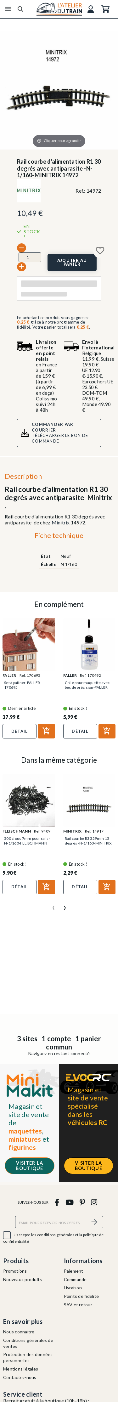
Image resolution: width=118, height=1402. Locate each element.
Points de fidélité (81, 1296)
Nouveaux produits (22, 1279)
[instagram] (94, 1202)
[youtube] (69, 1202)
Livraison (73, 1287)
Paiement (73, 1271)
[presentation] (53, 905)
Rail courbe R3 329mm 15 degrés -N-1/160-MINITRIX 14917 (88, 843)
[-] (21, 247)
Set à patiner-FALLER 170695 (22, 685)
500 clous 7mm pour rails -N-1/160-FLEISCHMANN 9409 (27, 843)
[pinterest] (82, 1202)
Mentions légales (20, 1368)
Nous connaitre (19, 1331)
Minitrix (61, 522)
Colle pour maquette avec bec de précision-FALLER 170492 (87, 687)
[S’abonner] (94, 1222)
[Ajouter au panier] (72, 262)
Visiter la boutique (29, 1165)
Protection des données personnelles (28, 1357)
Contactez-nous (20, 1377)
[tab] (59, 536)
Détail (19, 731)
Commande (75, 1279)
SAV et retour (78, 1304)
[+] (21, 266)
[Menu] (8, 9)
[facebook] (57, 1202)
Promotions (15, 1271)
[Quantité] (30, 257)
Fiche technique (59, 535)
